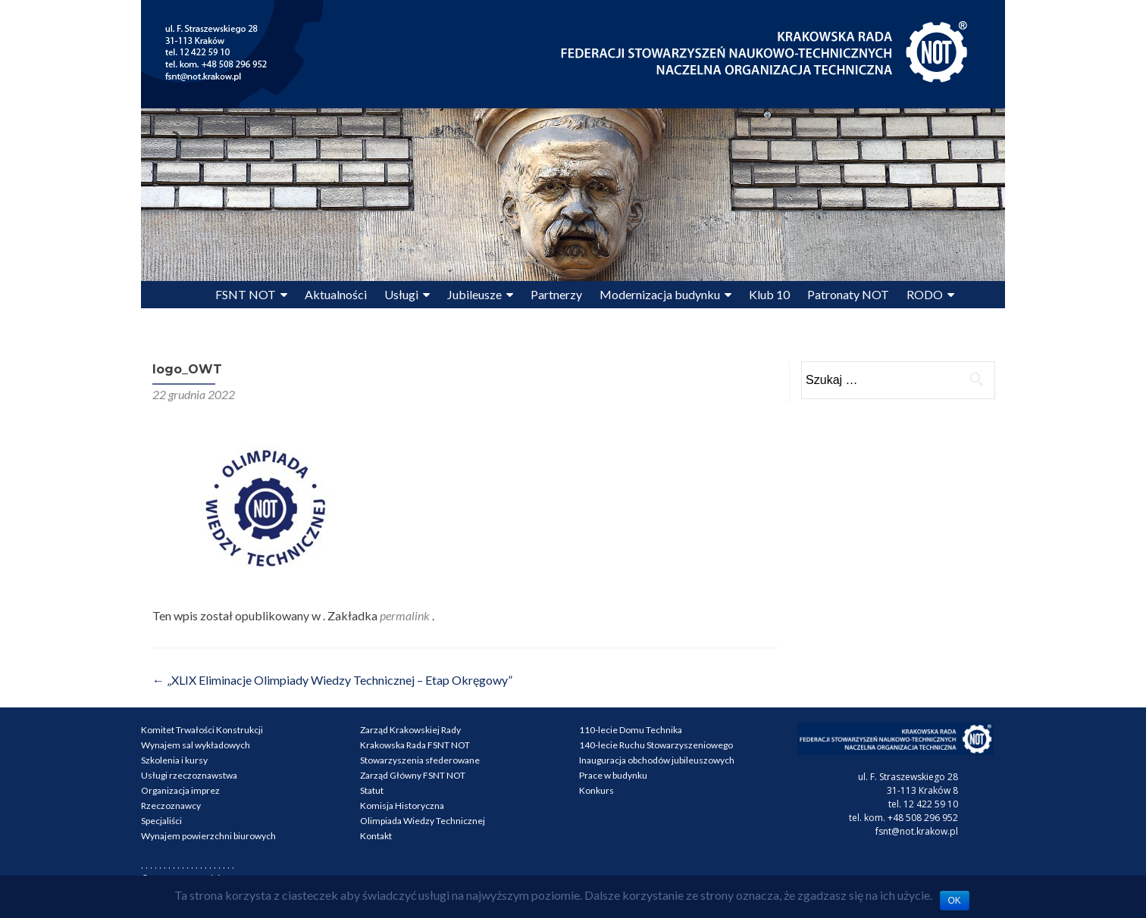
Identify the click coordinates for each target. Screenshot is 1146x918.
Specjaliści (161, 820)
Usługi (401, 294)
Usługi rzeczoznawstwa (189, 775)
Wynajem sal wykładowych (195, 745)
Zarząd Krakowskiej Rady (410, 729)
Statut (372, 790)
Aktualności (336, 294)
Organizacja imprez (180, 790)
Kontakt (376, 836)
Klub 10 (769, 294)
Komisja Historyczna (402, 805)
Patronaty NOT (848, 294)
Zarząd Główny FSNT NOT (412, 775)
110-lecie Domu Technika (630, 729)
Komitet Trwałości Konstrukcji (202, 729)
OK (954, 900)
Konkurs (596, 790)
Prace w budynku (613, 775)
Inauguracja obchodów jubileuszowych (656, 760)
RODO (924, 294)
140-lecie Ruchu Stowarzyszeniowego (656, 745)
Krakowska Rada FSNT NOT (415, 745)
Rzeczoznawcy (171, 805)
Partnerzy (556, 294)
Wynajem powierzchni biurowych (208, 836)
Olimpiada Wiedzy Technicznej (422, 820)
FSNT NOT (245, 294)
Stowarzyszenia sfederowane (420, 760)
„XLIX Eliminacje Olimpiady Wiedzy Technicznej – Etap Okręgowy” (332, 680)
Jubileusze (474, 294)
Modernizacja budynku (660, 294)
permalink (406, 615)
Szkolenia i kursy (174, 760)
